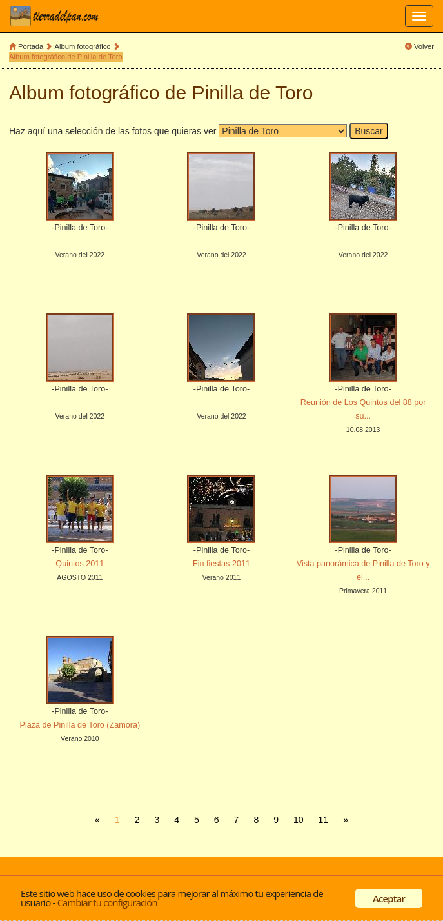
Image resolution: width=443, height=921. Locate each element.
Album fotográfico (83, 46)
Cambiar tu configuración (107, 902)
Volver (424, 46)
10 (298, 820)
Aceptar (389, 898)
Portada (30, 46)
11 (324, 820)
